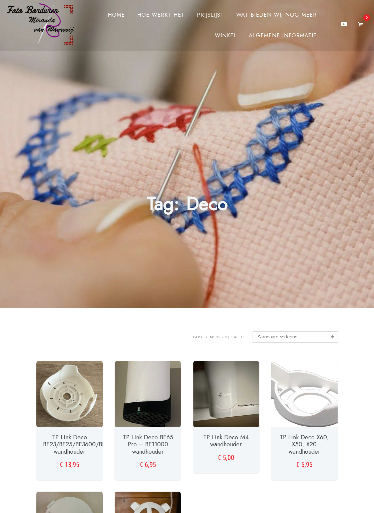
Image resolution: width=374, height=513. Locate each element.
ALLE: (239, 337)
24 (227, 337)
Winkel (226, 35)
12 (219, 337)
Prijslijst (210, 15)
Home (116, 15)
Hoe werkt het (160, 15)
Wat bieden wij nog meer (276, 15)
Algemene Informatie (283, 35)
